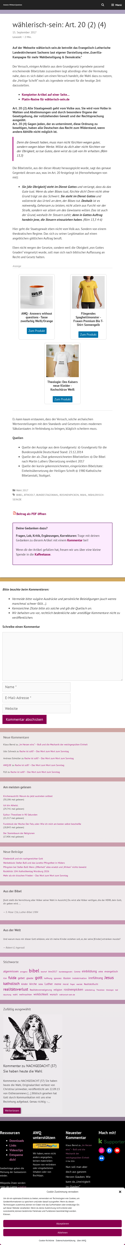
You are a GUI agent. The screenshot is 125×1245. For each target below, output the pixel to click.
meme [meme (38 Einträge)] (57, 984)
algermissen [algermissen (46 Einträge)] (11, 971)
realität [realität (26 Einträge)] (79, 984)
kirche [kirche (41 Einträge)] (33, 984)
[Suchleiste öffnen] (103, 5)
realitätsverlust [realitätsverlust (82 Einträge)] (15, 989)
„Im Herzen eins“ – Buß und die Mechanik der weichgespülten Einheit (53, 744)
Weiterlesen (12, 1110)
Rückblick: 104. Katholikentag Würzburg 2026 (26, 871)
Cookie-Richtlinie (46, 1240)
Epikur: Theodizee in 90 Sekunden (20, 814)
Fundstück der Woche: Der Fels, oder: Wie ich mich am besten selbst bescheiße (42, 823)
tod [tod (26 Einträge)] (116, 989)
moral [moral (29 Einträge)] (66, 984)
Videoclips (16, 1150)
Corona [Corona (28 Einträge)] (77, 971)
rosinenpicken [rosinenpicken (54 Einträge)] (73, 989)
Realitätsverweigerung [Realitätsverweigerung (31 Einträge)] (41, 989)
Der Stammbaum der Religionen (19, 833)
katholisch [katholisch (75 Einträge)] (11, 983)
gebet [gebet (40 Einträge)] (21, 978)
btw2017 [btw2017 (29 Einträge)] (52, 971)
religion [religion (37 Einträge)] (58, 989)
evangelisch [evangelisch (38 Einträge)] (111, 971)
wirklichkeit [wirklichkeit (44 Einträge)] (41, 994)
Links (12, 1145)
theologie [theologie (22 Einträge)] (110, 990)
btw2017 (29, 494)
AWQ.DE (7, 765)
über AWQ (81, 1240)
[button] (120, 1191)
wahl (83, 494)
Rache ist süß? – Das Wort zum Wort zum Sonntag (44, 751)
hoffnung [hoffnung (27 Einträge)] (48, 978)
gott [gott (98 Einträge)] (38, 977)
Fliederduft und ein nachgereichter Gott (23, 858)
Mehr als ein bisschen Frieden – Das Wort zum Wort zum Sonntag (35, 875)
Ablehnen (63, 1232)
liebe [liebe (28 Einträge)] (40, 984)
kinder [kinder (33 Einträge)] (24, 984)
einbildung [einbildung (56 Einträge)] (89, 971)
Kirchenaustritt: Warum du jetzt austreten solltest (28, 796)
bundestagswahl (47, 494)
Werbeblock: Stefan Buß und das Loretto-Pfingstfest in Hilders (34, 862)
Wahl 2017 (22, 490)
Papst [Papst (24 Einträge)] (72, 984)
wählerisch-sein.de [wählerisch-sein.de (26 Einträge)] (67, 994)
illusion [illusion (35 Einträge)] (67, 978)
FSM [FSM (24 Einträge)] (5, 978)
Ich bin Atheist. (10, 805)
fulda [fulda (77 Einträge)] (12, 977)
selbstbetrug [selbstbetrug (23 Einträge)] (90, 990)
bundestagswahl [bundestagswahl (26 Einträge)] (65, 971)
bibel (19, 494)
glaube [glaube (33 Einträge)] (29, 978)
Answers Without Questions (12, 5)
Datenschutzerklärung (65, 1240)
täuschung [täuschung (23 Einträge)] (7, 995)
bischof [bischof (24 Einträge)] (44, 971)
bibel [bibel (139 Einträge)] (34, 970)
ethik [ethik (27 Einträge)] (100, 971)
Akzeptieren (62, 1223)
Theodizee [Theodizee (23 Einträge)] (100, 990)
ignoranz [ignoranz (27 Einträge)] (58, 978)
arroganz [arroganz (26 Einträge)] (23, 971)
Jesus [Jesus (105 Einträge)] (109, 977)
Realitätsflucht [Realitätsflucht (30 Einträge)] (91, 984)
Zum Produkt (36, 331)
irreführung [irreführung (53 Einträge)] (95, 978)
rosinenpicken (69, 494)
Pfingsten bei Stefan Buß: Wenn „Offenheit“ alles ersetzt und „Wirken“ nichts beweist (44, 867)
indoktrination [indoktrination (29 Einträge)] (79, 978)
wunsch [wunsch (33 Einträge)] (54, 994)
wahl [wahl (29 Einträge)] (15, 994)
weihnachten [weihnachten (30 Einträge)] (25, 994)
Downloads (16, 1141)
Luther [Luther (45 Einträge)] (49, 984)
